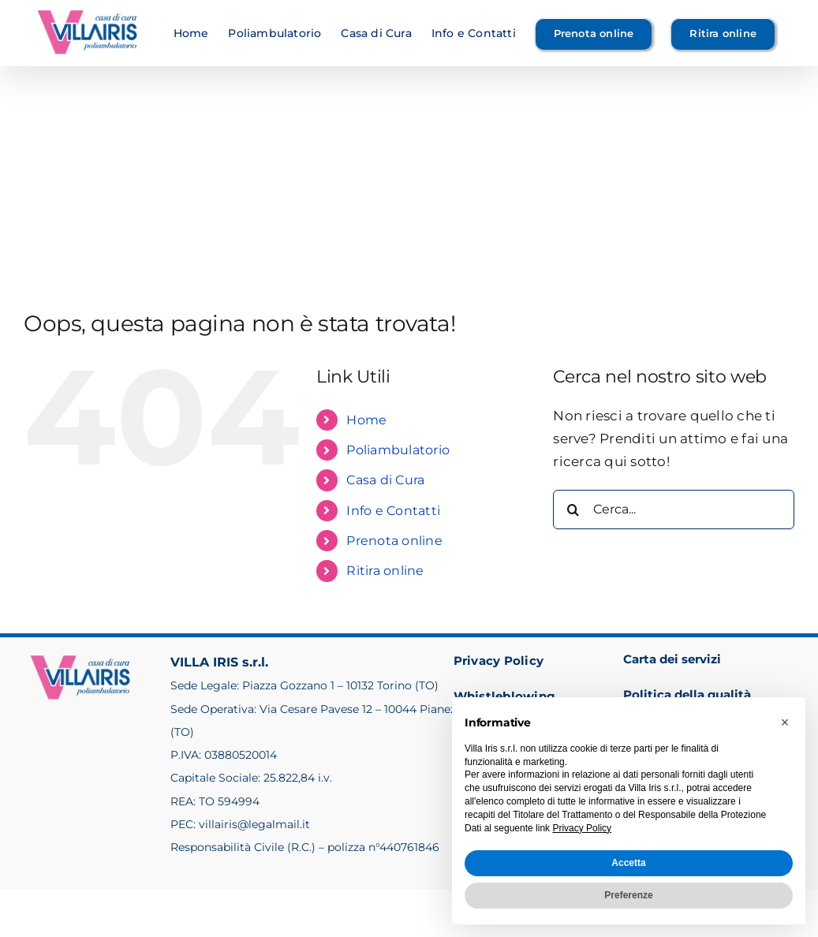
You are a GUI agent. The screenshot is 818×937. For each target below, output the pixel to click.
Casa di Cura (385, 479)
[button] (784, 722)
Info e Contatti (393, 510)
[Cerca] (572, 509)
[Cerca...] (673, 509)
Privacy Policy (499, 660)
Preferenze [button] (628, 895)
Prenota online (394, 540)
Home (366, 420)
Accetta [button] (628, 862)
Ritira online (385, 570)
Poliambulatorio (398, 449)
